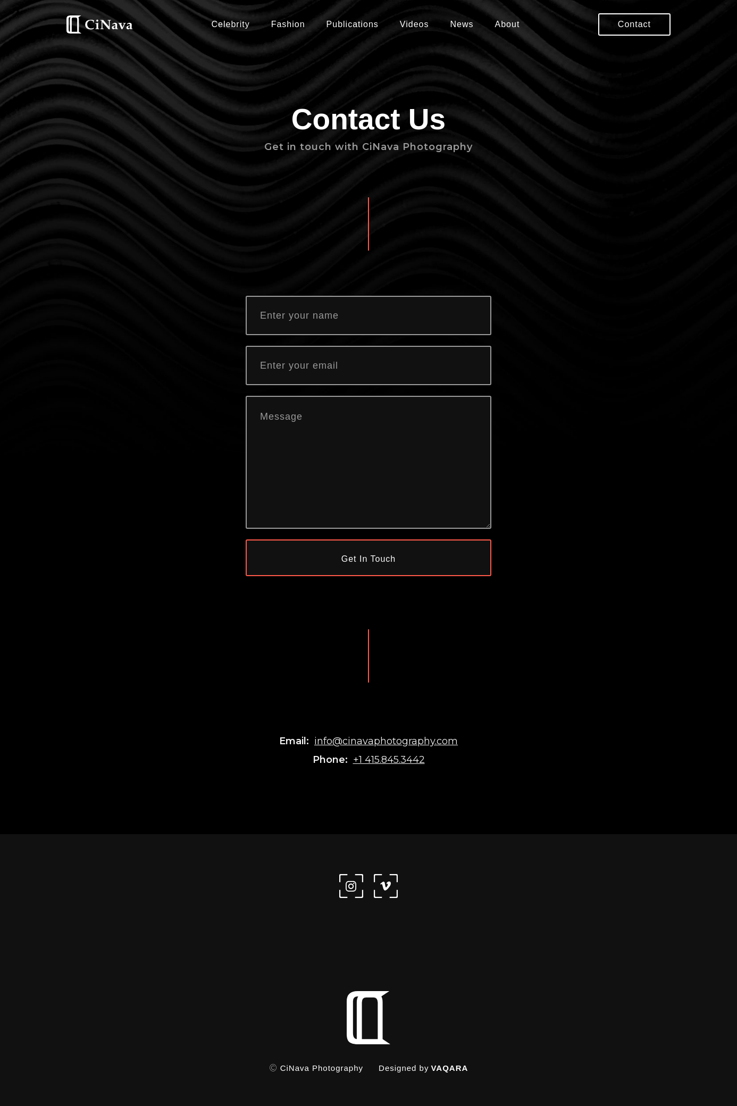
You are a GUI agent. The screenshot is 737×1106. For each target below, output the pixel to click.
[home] (99, 24)
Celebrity (231, 24)
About (507, 24)
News (462, 24)
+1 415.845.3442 (389, 759)
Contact (634, 24)
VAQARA (449, 1067)
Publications (352, 24)
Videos (414, 24)
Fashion (288, 24)
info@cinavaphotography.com (386, 741)
